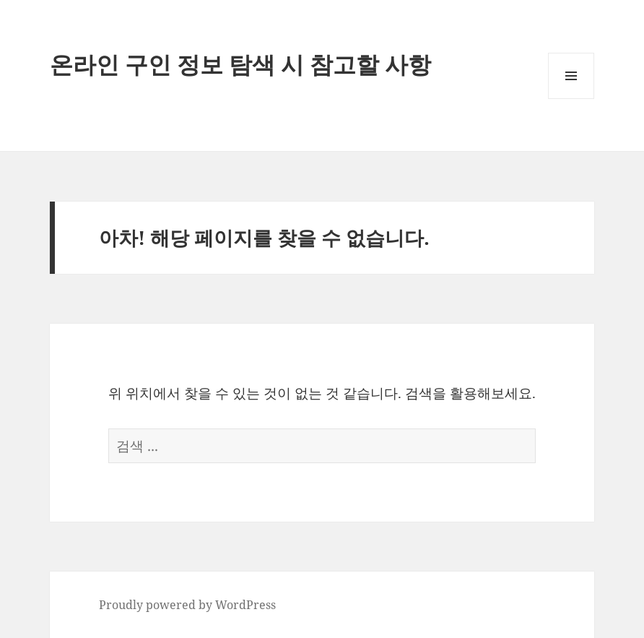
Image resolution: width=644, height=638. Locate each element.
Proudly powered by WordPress (187, 605)
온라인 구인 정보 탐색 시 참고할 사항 (240, 63)
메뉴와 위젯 (571, 98)
